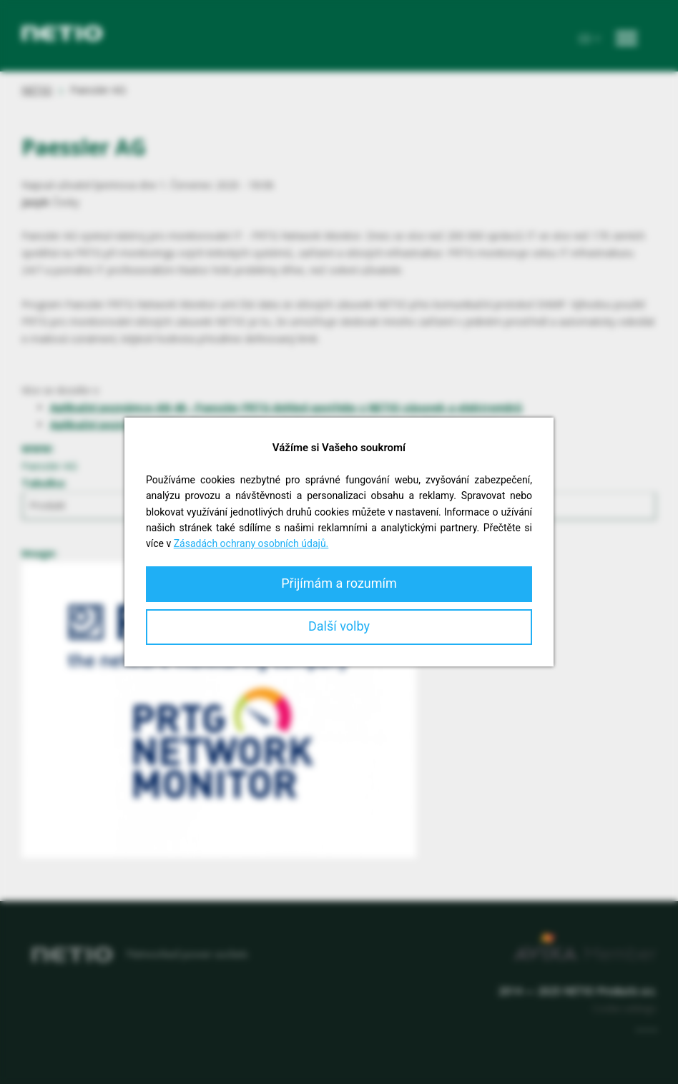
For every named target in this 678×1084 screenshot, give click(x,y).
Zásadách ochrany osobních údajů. (251, 543)
